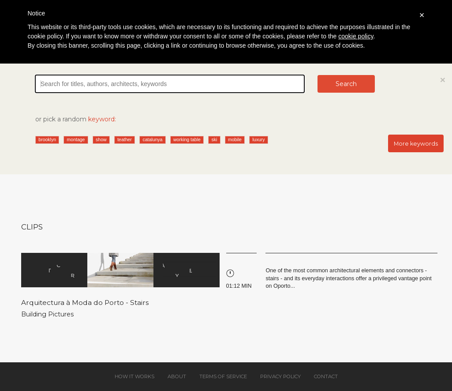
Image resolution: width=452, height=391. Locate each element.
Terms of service (223, 376)
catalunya (152, 139)
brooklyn (47, 139)
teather (124, 139)
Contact (326, 376)
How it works (134, 376)
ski (214, 139)
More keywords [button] (416, 143)
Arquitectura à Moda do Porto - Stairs (85, 302)
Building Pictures (47, 314)
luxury (258, 139)
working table (187, 139)
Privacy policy (280, 376)
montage (76, 139)
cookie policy (355, 36)
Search (346, 84)
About (177, 376)
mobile (235, 139)
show (101, 139)
